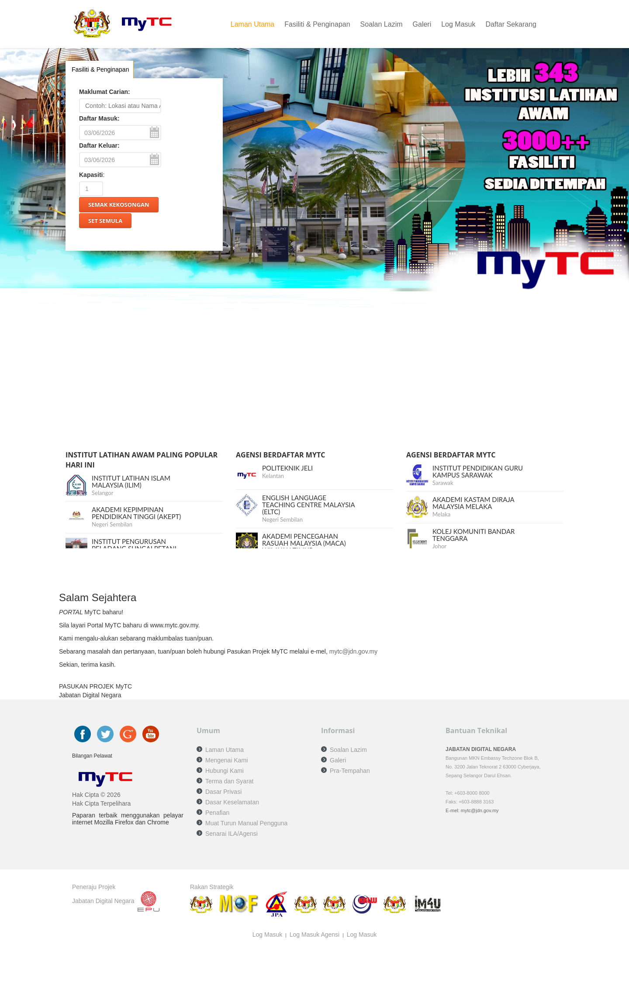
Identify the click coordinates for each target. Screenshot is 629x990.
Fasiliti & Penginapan (317, 24)
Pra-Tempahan (350, 770)
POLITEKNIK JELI (287, 468)
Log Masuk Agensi (314, 934)
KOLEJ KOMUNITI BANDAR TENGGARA (473, 534)
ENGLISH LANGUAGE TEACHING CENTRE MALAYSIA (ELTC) (308, 505)
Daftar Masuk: (99, 118)
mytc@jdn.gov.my (353, 651)
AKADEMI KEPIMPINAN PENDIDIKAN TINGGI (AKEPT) (136, 512)
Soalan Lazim (381, 24)
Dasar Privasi (223, 791)
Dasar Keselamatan (232, 802)
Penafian (217, 812)
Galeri (422, 24)
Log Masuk (458, 24)
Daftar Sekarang (510, 24)
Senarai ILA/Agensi (231, 833)
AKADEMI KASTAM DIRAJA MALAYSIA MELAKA (473, 502)
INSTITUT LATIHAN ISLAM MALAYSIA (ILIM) (131, 481)
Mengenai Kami (226, 760)
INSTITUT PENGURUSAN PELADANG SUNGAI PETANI (134, 544)
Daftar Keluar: (99, 145)
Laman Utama (253, 24)
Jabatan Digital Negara (103, 900)
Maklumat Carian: (104, 91)
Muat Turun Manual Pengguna (246, 823)
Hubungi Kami (224, 770)
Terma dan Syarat (229, 781)
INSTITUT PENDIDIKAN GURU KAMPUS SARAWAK (477, 471)
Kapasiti (91, 174)
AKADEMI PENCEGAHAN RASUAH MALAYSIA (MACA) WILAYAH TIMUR (304, 543)
